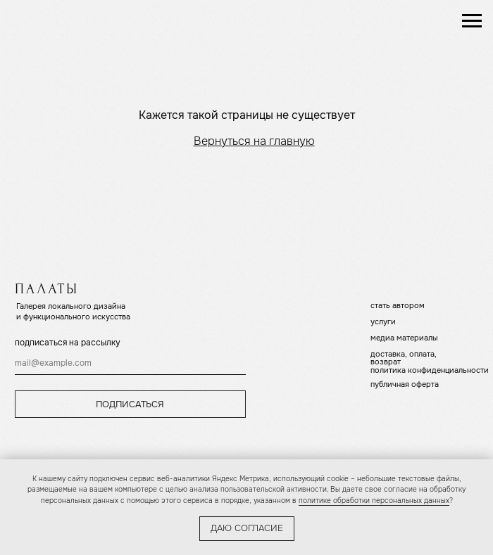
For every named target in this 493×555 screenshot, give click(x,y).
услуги (383, 321)
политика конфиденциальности (429, 370)
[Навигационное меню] (472, 21)
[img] (70, 20)
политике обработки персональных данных (374, 500)
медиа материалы (403, 338)
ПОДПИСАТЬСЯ (130, 404)
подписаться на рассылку (67, 342)
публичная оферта (404, 384)
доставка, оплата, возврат (403, 357)
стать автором (397, 305)
